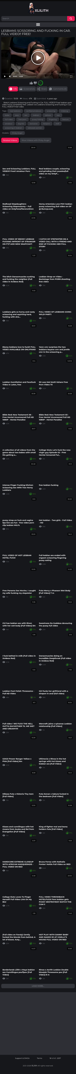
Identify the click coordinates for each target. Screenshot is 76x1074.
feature (65, 119)
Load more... (38, 986)
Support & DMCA (22, 1058)
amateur (8, 124)
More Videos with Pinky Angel (36, 140)
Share (44, 89)
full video (9, 119)
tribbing (64, 111)
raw (58, 115)
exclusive (33, 124)
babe (7, 115)
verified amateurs (33, 111)
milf (57, 124)
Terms (39, 1058)
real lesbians (15, 111)
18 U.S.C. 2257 (55, 1058)
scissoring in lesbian (13, 128)
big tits (21, 124)
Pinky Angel (17, 133)
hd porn (46, 124)
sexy (17, 115)
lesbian (36, 115)
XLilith (34, 1066)
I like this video (31, 83)
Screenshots (29, 89)
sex (26, 115)
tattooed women (35, 128)
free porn (22, 119)
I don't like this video (35, 83)
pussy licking (37, 119)
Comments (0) (60, 89)
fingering (53, 119)
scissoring (51, 111)
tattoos (48, 115)
